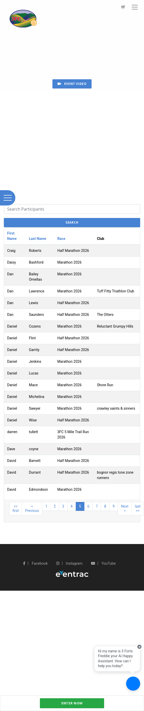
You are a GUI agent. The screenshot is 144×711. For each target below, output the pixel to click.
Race (61, 239)
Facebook (35, 563)
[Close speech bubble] (139, 646)
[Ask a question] (133, 684)
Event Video (72, 84)
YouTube (103, 563)
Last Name (37, 239)
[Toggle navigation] (135, 7)
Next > (124, 508)
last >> (138, 508)
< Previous (32, 508)
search (72, 222)
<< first (16, 508)
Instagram (69, 563)
